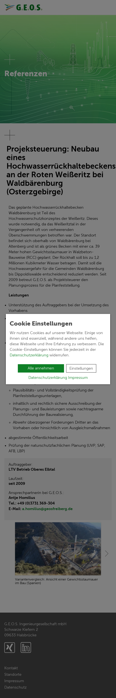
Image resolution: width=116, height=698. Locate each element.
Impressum (78, 377)
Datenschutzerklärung (29, 355)
